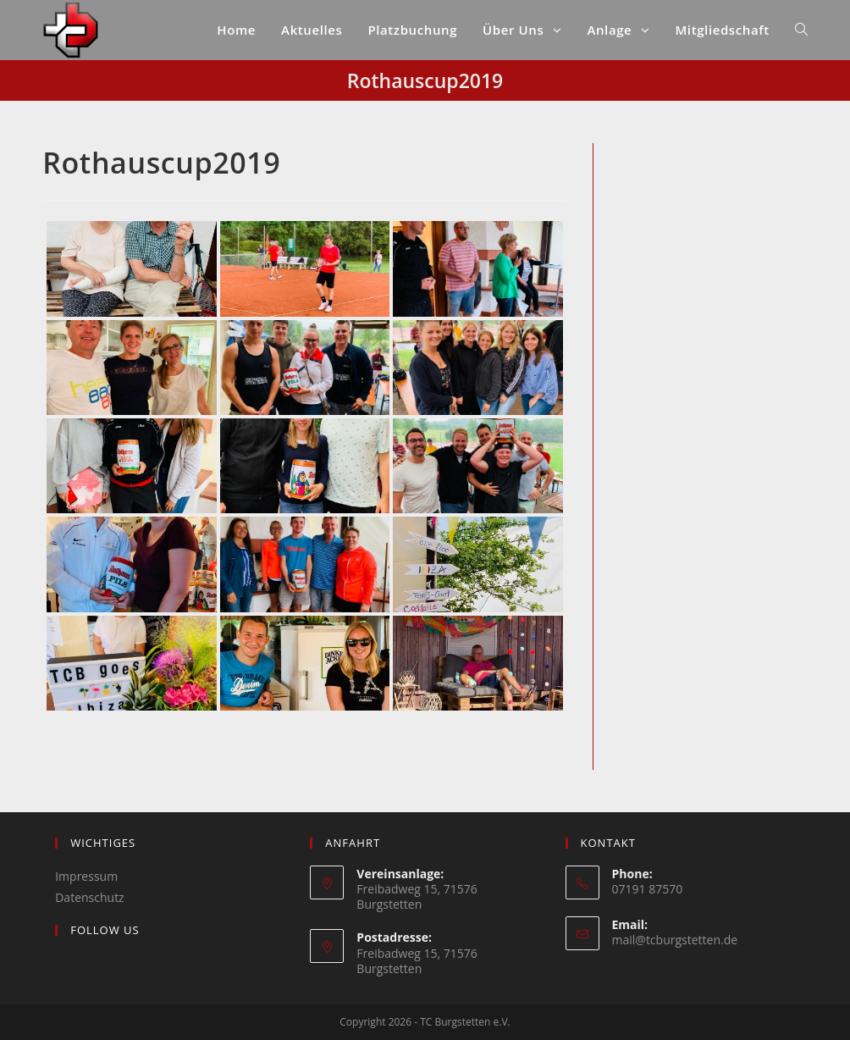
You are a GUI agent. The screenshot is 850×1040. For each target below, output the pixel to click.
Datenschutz (89, 897)
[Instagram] (64, 965)
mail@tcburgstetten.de (675, 940)
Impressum (86, 876)
